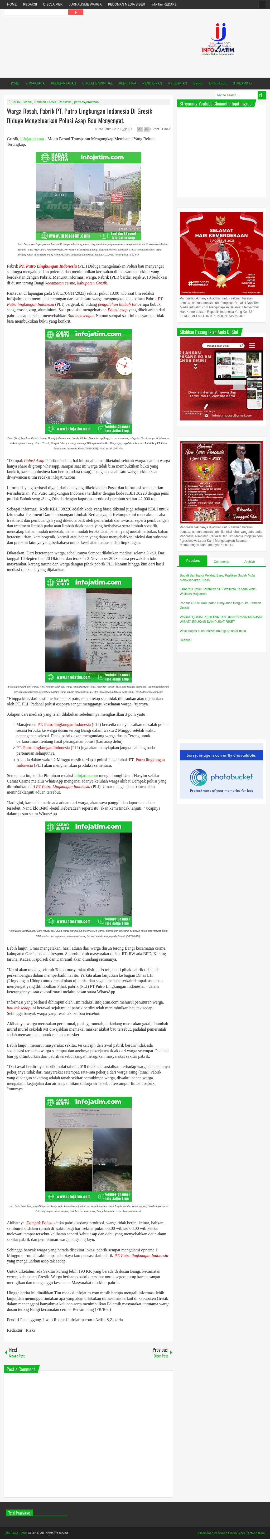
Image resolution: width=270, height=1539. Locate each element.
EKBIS (197, 83)
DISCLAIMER (52, 4)
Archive (249, 562)
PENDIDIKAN (152, 83)
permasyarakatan (86, 102)
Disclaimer (205, 1533)
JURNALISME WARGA (85, 4)
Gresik (27, 102)
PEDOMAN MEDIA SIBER (126, 4)
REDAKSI (30, 4)
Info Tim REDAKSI (164, 4)
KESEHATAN (177, 83)
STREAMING (242, 83)
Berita (15, 102)
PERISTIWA (127, 83)
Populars (193, 561)
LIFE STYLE (217, 83)
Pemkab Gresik (45, 102)
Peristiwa (65, 102)
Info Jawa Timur (15, 1533)
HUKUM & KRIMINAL (97, 83)
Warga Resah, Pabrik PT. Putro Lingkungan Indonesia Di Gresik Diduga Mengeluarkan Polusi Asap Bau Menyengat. (79, 115)
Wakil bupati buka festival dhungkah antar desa (213, 631)
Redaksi (185, 640)
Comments (221, 562)
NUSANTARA (35, 83)
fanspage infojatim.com (262, 4)
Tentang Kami (255, 1533)
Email (165, 129)
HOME (12, 4)
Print (154, 129)
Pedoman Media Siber (229, 1533)
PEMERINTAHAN (63, 83)
